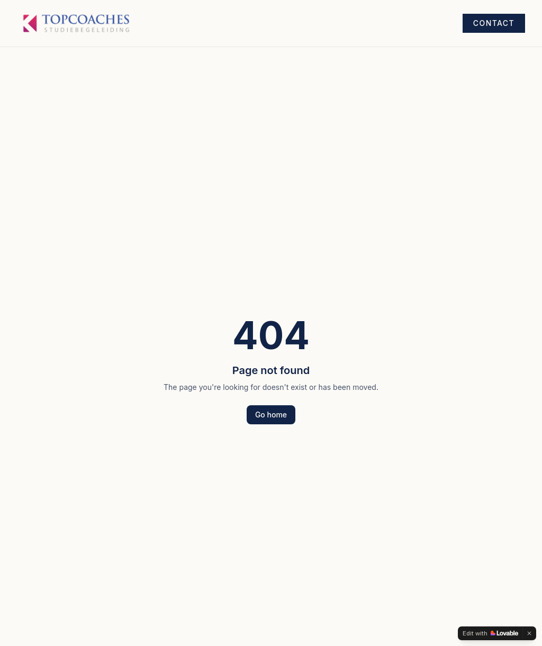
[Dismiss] (529, 633)
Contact (493, 23)
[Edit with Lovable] (490, 633)
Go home (271, 414)
